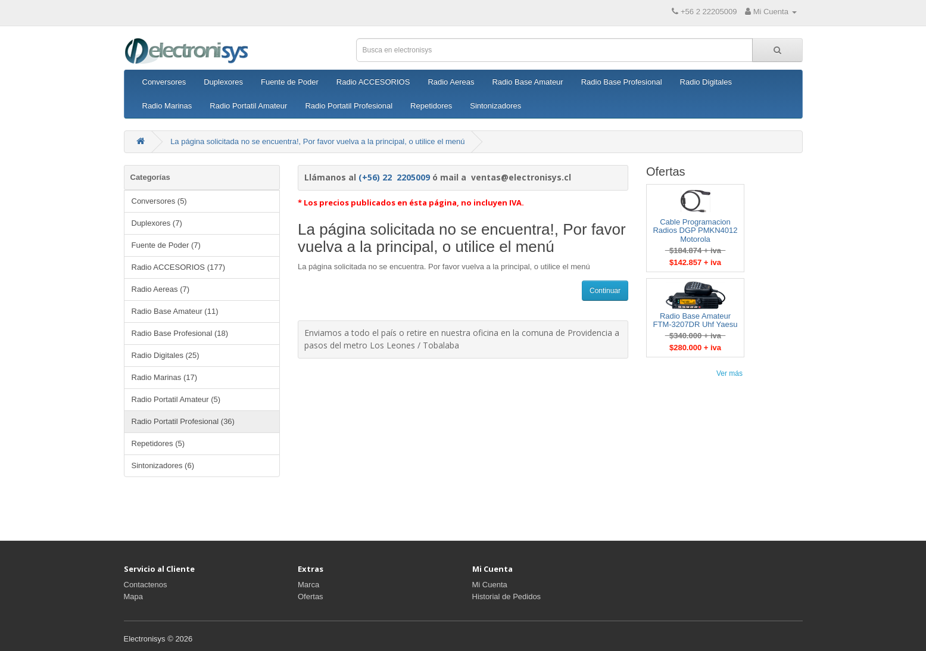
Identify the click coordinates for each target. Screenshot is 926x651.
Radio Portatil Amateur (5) (176, 399)
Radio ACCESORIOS (373, 81)
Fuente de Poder (290, 81)
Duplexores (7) (157, 223)
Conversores (164, 81)
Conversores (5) (159, 201)
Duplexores (223, 81)
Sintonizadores (495, 105)
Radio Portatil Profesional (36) (183, 421)
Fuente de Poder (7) (166, 245)
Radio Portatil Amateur (248, 105)
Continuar (605, 290)
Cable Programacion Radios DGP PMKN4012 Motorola (695, 230)
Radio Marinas (167, 105)
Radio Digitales (706, 81)
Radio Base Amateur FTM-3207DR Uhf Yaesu (695, 320)
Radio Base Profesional (621, 81)
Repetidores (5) (158, 443)
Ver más (729, 373)
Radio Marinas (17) (165, 377)
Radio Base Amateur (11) (175, 311)
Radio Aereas (451, 81)
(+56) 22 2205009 (394, 177)
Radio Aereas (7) (161, 289)
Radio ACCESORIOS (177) (179, 267)
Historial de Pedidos (506, 596)
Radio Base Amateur (527, 81)
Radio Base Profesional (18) (180, 333)
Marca (308, 584)
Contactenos (145, 584)
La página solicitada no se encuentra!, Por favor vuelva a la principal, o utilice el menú (317, 141)
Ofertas (310, 596)
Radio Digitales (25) (165, 355)
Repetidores (431, 105)
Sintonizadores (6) (163, 465)
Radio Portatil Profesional (348, 105)
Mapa (134, 596)
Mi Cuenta (489, 584)
